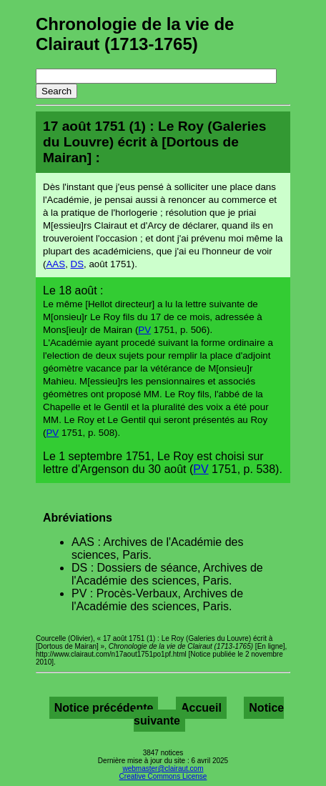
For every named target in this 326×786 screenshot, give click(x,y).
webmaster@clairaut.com (163, 768)
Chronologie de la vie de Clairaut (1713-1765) (135, 34)
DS (77, 264)
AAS (55, 264)
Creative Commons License (163, 776)
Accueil (201, 708)
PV (144, 329)
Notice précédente (104, 708)
